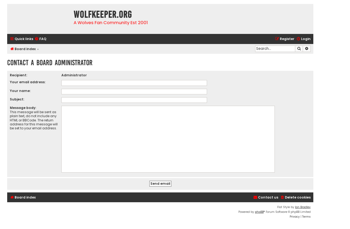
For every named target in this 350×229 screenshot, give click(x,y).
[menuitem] (40, 39)
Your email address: (27, 82)
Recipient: (18, 75)
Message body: (23, 107)
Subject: (17, 99)
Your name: (20, 91)
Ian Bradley (303, 207)
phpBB (259, 212)
